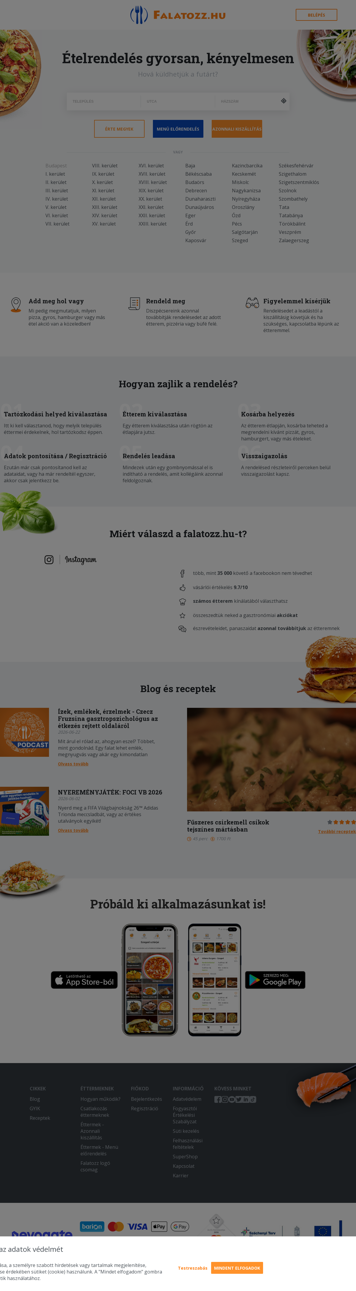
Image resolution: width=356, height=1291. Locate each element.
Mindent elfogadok (237, 1268)
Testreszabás (193, 1268)
